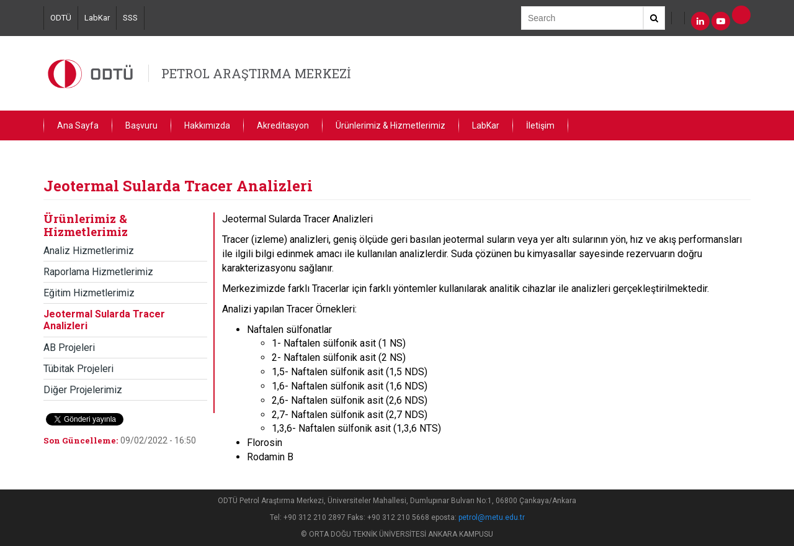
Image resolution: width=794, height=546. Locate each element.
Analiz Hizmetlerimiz (88, 251)
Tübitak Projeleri (78, 369)
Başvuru (141, 125)
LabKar (97, 17)
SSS (130, 17)
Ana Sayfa (78, 125)
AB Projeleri (69, 347)
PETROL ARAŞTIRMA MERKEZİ (256, 73)
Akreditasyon (283, 125)
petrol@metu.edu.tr (491, 517)
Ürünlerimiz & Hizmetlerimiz (390, 125)
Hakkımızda (207, 125)
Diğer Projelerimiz (82, 390)
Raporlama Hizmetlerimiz (98, 272)
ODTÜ (60, 17)
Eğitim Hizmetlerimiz (89, 293)
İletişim (540, 125)
